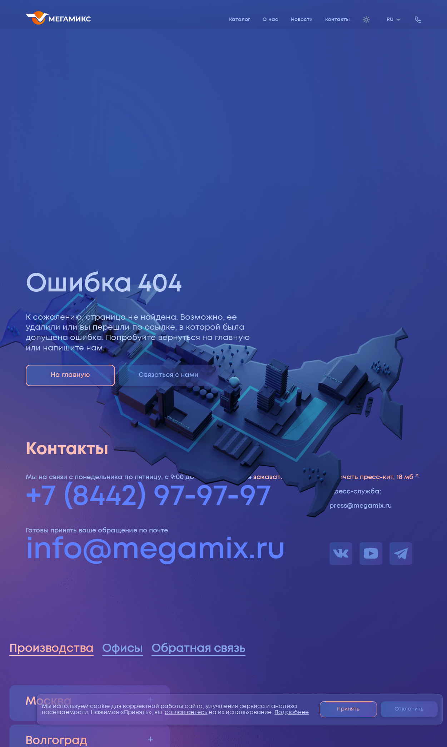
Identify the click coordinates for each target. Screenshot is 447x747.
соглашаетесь (186, 712)
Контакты (337, 20)
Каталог (239, 20)
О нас (270, 20)
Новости (302, 20)
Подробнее (291, 712)
